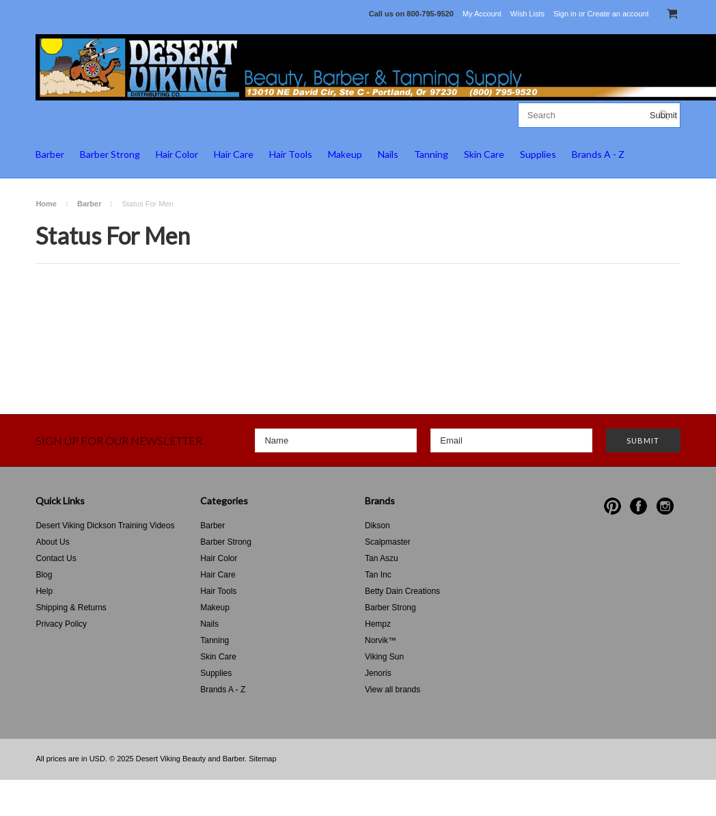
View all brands (392, 689)
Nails (388, 154)
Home (46, 204)
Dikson (377, 525)
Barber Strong (110, 154)
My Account (482, 14)
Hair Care (233, 154)
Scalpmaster (388, 542)
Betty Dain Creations (402, 591)
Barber (50, 154)
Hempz (378, 624)
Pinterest (612, 506)
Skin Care (484, 154)
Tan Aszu (381, 558)
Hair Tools (290, 154)
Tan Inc (378, 575)
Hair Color (177, 154)
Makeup (345, 154)
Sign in (565, 14)
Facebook (638, 506)
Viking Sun (384, 657)
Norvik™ (380, 640)
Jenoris (378, 673)
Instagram (665, 506)
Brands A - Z (598, 154)
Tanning (431, 154)
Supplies (538, 154)
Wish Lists (527, 14)
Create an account (618, 14)
